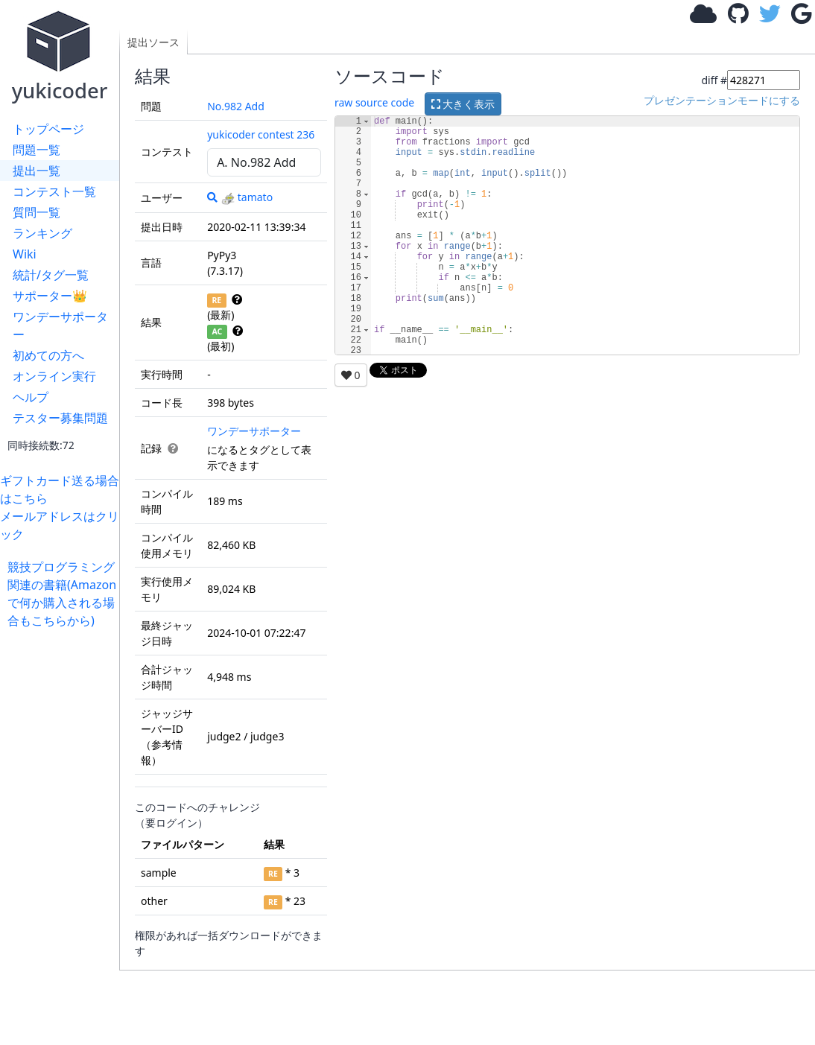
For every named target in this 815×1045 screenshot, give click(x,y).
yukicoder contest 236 (260, 134)
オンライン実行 (54, 376)
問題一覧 (36, 150)
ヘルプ (30, 397)
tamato (247, 197)
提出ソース (153, 42)
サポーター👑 (50, 296)
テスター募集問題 (60, 418)
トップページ (48, 129)
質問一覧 (36, 212)
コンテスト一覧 (54, 191)
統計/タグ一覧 (51, 275)
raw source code (374, 103)
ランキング (42, 233)
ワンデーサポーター (60, 325)
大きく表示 (463, 104)
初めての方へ (48, 355)
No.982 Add (235, 106)
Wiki (25, 254)
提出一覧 (36, 170)
